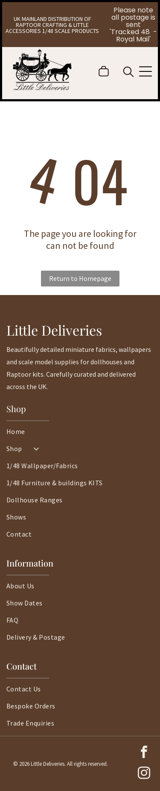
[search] (128, 72)
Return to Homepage (80, 278)
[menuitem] (80, 435)
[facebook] (143, 753)
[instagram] (143, 774)
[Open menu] (145, 71)
